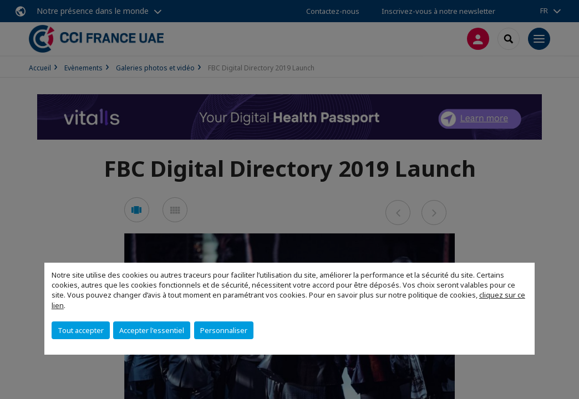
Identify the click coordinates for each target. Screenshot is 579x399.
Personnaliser (223, 330)
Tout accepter (81, 330)
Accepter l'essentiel (151, 330)
